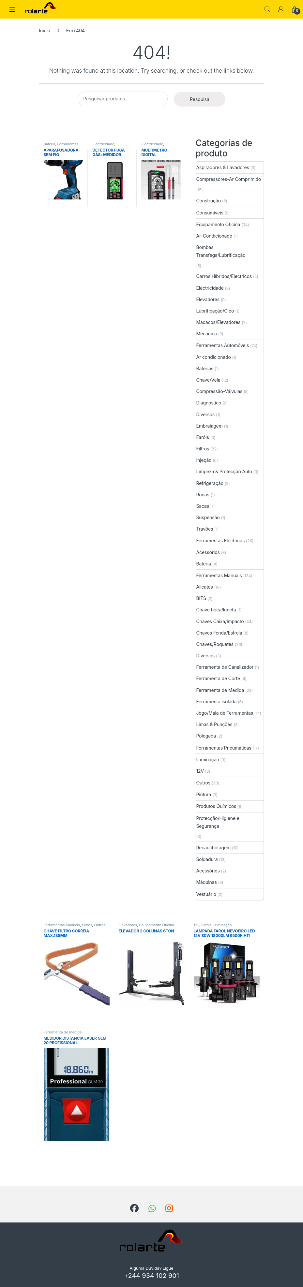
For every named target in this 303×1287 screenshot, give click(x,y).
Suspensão (208, 517)
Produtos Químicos (216, 806)
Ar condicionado (213, 357)
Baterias (205, 368)
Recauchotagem (213, 847)
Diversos (205, 414)
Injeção (204, 460)
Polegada (206, 736)
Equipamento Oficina (218, 224)
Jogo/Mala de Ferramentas (224, 713)
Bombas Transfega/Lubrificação (221, 251)
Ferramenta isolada (216, 701)
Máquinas (206, 882)
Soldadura (207, 859)
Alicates (204, 587)
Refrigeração (210, 483)
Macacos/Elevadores (218, 322)
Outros (203, 782)
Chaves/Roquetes (215, 644)
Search (267, 9)
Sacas (202, 506)
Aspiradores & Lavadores (222, 167)
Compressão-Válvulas (219, 391)
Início (44, 30)
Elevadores (208, 299)
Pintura (203, 794)
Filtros (202, 448)
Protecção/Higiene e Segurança (217, 822)
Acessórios (208, 552)
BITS (201, 598)
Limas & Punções (214, 724)
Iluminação (207, 759)
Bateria (49, 144)
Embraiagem (209, 426)
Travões (204, 529)
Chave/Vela (208, 380)
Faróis (202, 437)
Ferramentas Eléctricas (61, 146)
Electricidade (103, 144)
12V (200, 771)
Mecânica (206, 333)
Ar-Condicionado (214, 236)
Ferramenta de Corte (218, 678)
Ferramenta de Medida (220, 690)
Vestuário (206, 894)
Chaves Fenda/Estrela (219, 633)
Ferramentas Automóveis (222, 345)
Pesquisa (199, 99)
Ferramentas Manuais (219, 575)
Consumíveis (209, 212)
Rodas (202, 494)
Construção (208, 200)
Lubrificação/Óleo (215, 311)
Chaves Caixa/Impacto (220, 621)
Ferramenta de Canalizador (225, 667)
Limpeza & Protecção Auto (224, 471)
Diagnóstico (208, 402)
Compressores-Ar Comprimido (228, 179)
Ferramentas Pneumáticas (223, 748)
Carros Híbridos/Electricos (224, 276)
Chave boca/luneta (216, 609)
